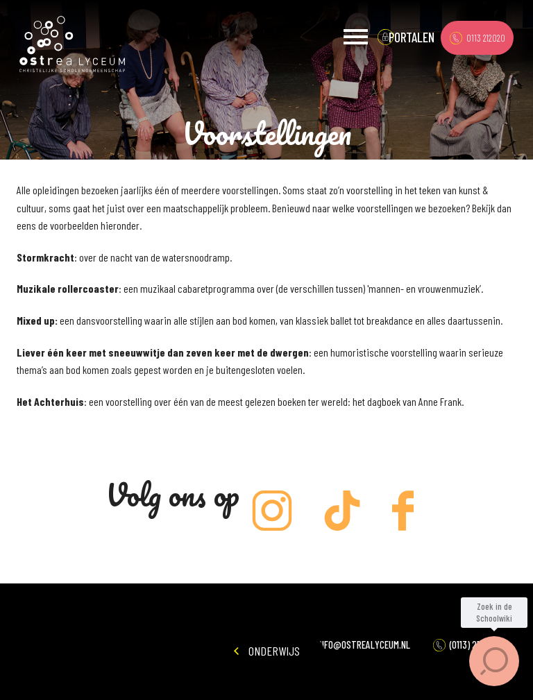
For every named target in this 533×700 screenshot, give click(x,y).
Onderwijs (267, 650)
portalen (411, 37)
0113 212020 (477, 38)
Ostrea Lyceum (72, 44)
